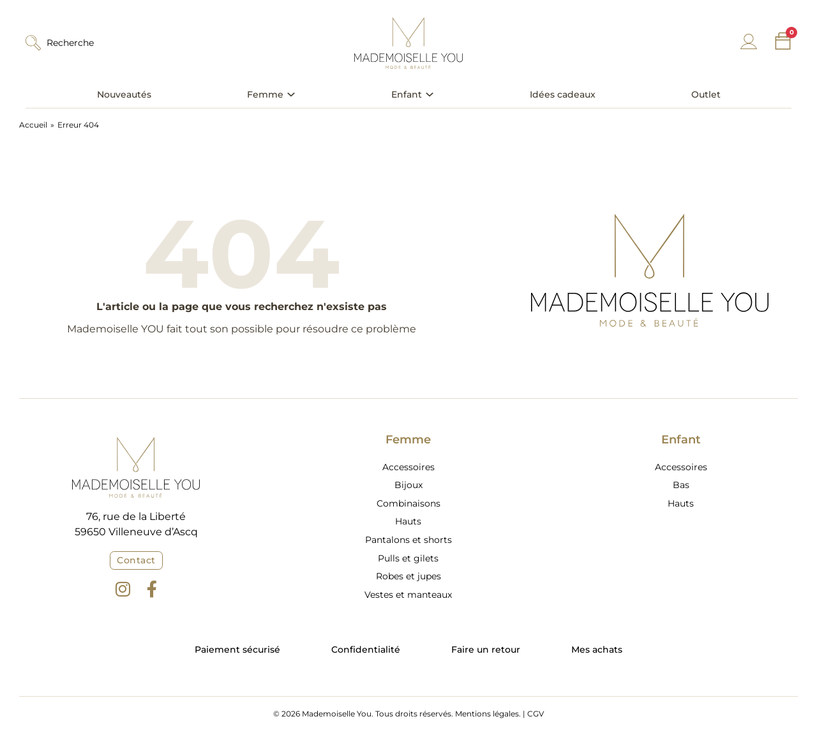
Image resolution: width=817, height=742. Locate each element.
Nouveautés (124, 94)
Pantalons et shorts (408, 539)
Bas (681, 485)
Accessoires (408, 467)
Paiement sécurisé (237, 649)
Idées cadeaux (563, 94)
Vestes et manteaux (408, 594)
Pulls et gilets (408, 558)
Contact (136, 560)
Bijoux (408, 485)
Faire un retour (485, 649)
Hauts (408, 521)
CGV (535, 713)
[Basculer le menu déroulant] (291, 94)
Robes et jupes (408, 576)
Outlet (706, 94)
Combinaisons (408, 503)
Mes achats (596, 649)
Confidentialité (365, 649)
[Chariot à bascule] (782, 41)
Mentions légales (487, 713)
